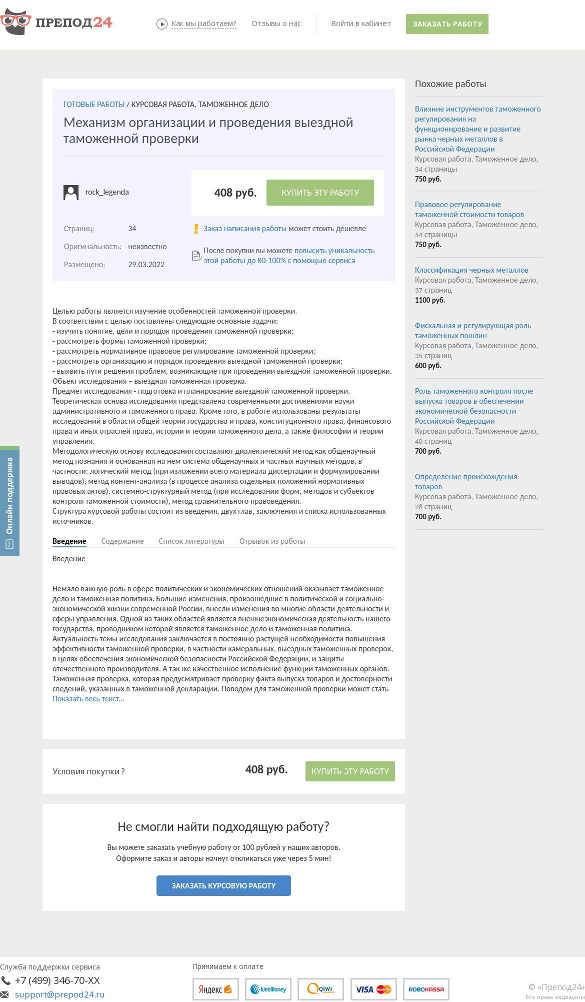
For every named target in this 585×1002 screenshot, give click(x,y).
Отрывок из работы (273, 541)
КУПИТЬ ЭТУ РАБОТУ (320, 192)
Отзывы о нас (276, 23)
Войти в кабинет (361, 23)
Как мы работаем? (204, 23)
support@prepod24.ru (60, 994)
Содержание (123, 541)
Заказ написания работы (245, 228)
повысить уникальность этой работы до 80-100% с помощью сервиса (289, 255)
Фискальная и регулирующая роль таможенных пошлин (473, 330)
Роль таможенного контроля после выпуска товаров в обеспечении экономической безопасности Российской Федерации (474, 406)
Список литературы (191, 541)
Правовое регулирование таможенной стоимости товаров (469, 209)
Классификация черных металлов (471, 270)
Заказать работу (447, 24)
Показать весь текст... (88, 698)
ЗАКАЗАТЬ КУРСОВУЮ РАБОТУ (224, 885)
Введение (69, 541)
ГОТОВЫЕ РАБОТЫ (94, 104)
